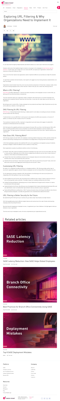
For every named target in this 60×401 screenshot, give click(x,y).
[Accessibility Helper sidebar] (58, 9)
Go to (6, 4)
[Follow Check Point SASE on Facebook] (42, 398)
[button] (57, 2)
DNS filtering (6, 112)
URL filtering (6, 92)
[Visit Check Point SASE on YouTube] (50, 398)
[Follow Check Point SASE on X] (45, 398)
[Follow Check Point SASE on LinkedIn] (47, 398)
